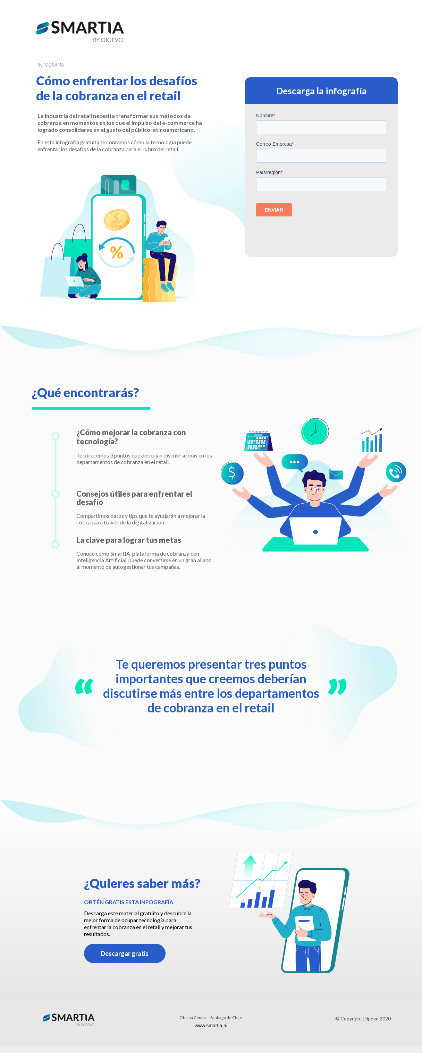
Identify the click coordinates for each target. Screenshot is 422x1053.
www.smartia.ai (211, 1025)
